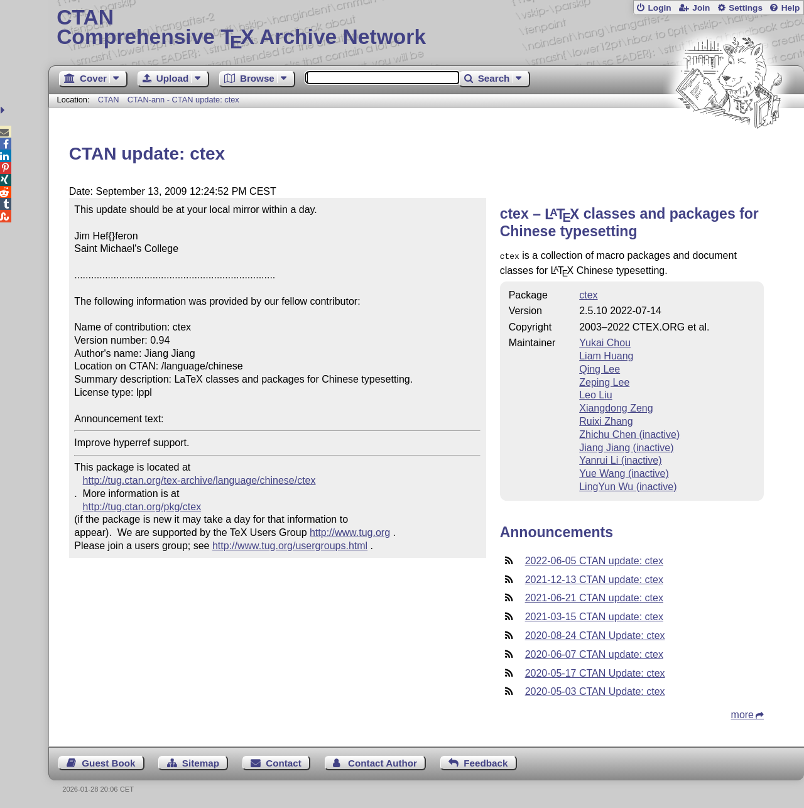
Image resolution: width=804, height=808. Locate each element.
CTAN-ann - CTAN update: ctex (183, 99)
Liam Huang (606, 354)
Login (659, 8)
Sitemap (200, 761)
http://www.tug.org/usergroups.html (289, 545)
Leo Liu (595, 393)
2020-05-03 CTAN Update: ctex (595, 690)
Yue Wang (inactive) (624, 472)
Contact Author (382, 761)
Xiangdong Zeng (616, 406)
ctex (588, 293)
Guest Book (108, 761)
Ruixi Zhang (606, 420)
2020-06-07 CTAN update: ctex (594, 653)
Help (790, 8)
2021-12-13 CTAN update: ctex (594, 578)
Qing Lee (599, 368)
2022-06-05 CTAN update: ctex (594, 559)
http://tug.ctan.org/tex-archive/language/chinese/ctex (199, 480)
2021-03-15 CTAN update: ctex (594, 615)
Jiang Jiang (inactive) (626, 446)
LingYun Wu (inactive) (627, 485)
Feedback (486, 761)
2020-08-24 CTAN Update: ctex (595, 634)
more (742, 713)
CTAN (108, 99)
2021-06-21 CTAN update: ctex (594, 596)
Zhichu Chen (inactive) (629, 433)
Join (701, 8)
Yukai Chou (605, 341)
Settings (746, 8)
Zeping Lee (604, 381)
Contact (284, 761)
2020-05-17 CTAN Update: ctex (595, 672)
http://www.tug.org (350, 532)
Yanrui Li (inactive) (620, 459)
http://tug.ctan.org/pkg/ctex (142, 506)
